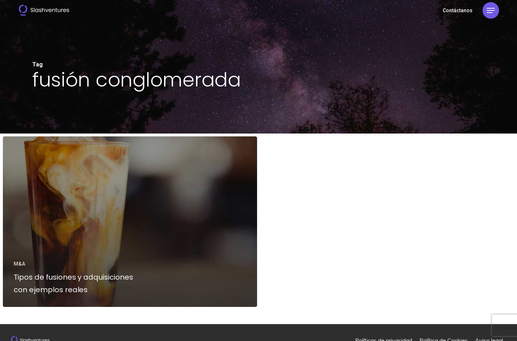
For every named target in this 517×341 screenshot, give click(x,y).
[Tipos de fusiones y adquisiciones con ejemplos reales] (130, 221)
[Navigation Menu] (491, 10)
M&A (19, 264)
